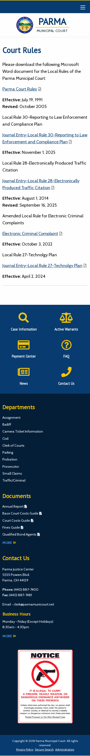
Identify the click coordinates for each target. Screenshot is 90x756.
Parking (7, 452)
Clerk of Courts (13, 445)
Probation (9, 459)
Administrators (64, 749)
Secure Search (44, 749)
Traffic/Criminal (13, 480)
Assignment (11, 417)
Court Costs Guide (16, 520)
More (9, 543)
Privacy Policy (24, 749)
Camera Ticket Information (22, 431)
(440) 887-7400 (26, 589)
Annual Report (13, 506)
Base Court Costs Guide (20, 513)
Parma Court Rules (19, 89)
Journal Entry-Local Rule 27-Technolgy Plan (42, 265)
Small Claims (12, 473)
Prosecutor (10, 466)
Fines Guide (11, 527)
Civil (5, 438)
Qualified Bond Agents (19, 534)
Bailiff (6, 424)
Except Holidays (40, 621)
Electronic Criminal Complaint (30, 233)
